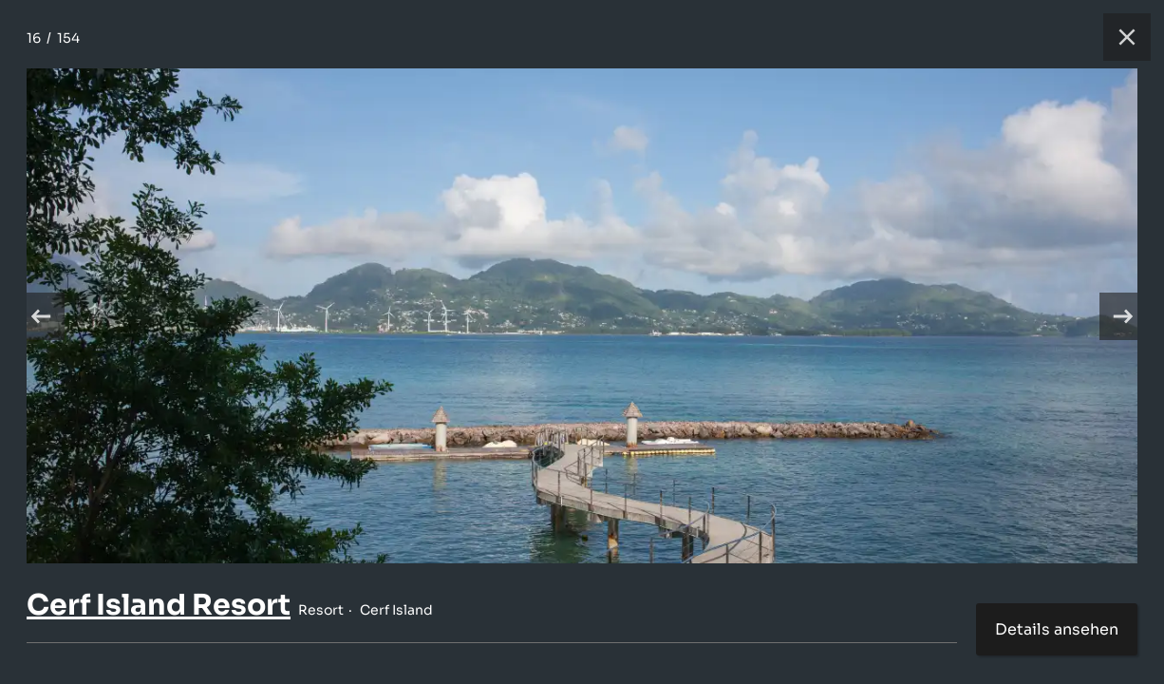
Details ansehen (1056, 629)
